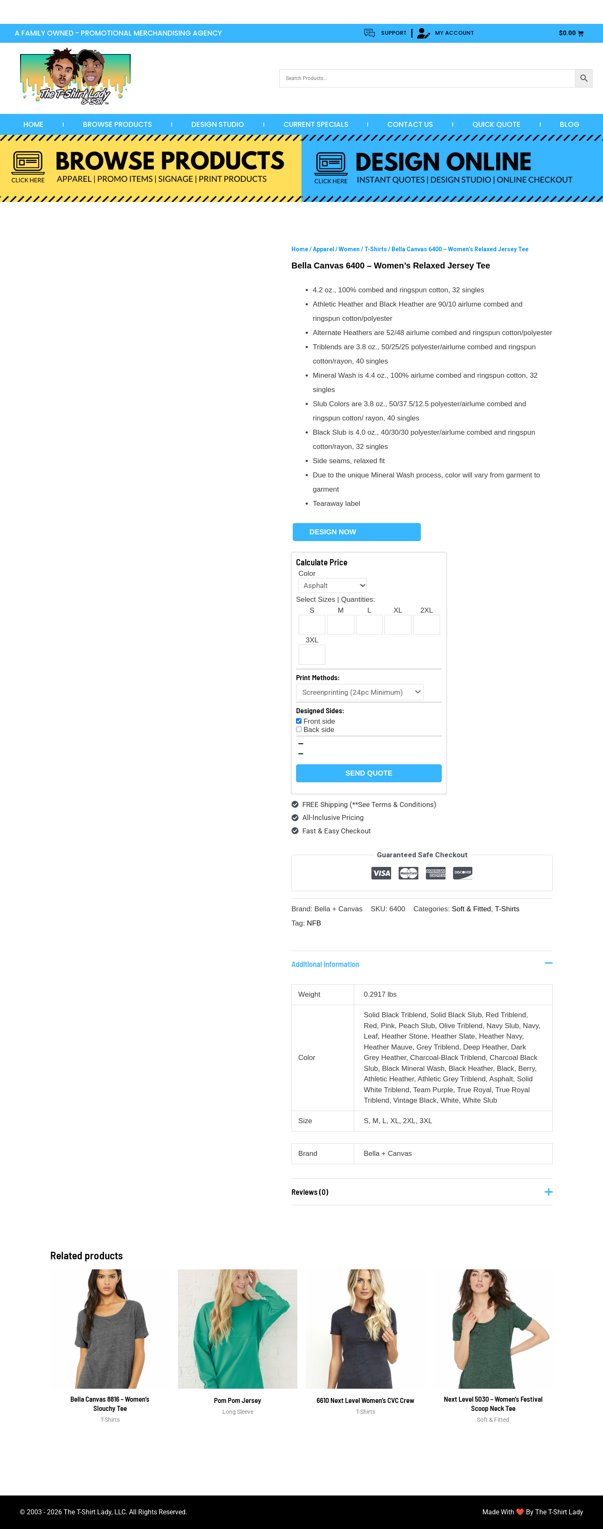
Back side (319, 730)
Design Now (332, 532)
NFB (314, 923)
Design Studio (217, 124)
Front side (319, 721)
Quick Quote (496, 124)
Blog (570, 124)
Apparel (323, 249)
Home (33, 124)
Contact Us (410, 124)
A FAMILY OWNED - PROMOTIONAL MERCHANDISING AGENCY (118, 33)
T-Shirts (375, 249)
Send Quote (368, 773)
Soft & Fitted (471, 909)
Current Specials (315, 124)
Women (349, 249)
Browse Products (117, 124)
